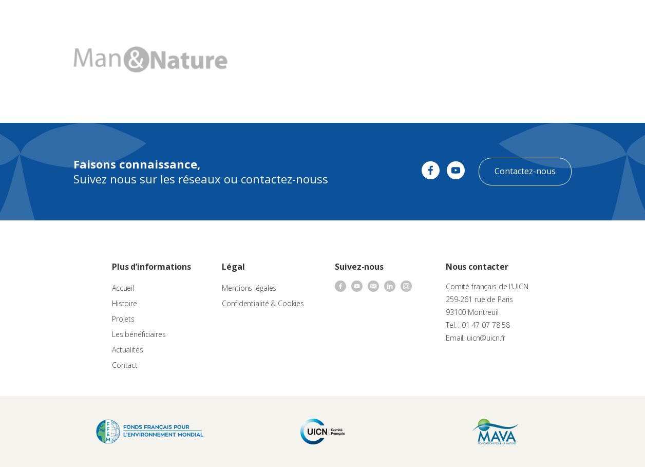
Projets (123, 319)
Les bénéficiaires (139, 334)
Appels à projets (255, 18)
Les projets (309, 18)
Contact (456, 18)
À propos (204, 18)
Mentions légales (249, 288)
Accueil (123, 288)
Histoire (124, 303)
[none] (615, 18)
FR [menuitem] (610, 18)
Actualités (418, 18)
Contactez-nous (525, 171)
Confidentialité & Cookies (263, 303)
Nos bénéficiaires (364, 18)
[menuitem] (615, 18)
